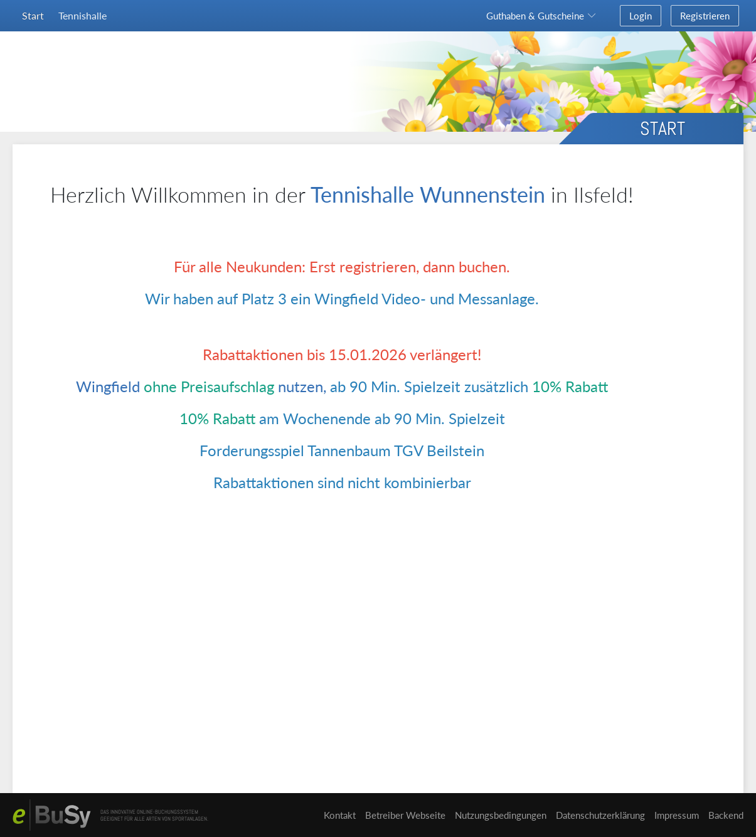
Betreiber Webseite (405, 815)
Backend (725, 815)
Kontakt (340, 815)
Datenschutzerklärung (600, 815)
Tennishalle (82, 15)
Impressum (676, 815)
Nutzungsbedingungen (500, 815)
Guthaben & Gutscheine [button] (535, 15)
